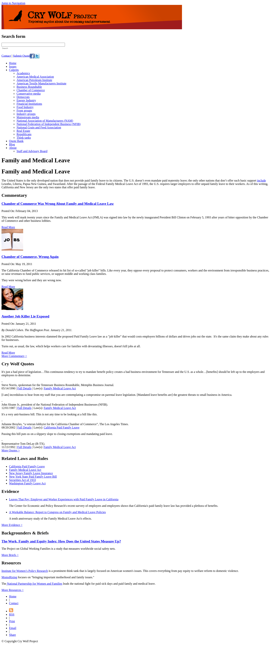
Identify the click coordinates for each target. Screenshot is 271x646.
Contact (6, 55)
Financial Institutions (29, 103)
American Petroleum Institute (34, 80)
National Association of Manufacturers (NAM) (45, 120)
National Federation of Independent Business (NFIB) (49, 124)
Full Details (24, 388)
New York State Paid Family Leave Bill (33, 476)
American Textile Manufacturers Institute (41, 83)
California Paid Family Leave (61, 427)
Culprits (14, 69)
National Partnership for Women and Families (34, 583)
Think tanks (24, 137)
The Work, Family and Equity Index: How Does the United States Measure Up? (61, 541)
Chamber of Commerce (31, 90)
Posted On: (9, 211)
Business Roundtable (29, 86)
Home (12, 63)
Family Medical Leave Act (60, 388)
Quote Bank (16, 141)
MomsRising (9, 577)
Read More (8, 227)
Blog (12, 144)
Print (12, 621)
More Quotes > (11, 450)
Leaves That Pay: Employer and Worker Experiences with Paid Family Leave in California (63, 499)
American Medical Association (35, 76)
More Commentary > (14, 356)
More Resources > (13, 590)
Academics (23, 73)
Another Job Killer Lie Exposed (25, 316)
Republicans (24, 134)
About (13, 147)
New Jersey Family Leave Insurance (31, 473)
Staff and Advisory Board (32, 151)
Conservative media (29, 93)
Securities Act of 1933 (22, 480)
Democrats (23, 97)
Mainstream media (28, 117)
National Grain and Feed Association (39, 127)
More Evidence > (12, 525)
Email (12, 628)
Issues (12, 66)
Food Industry (25, 107)
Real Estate (23, 130)
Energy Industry (26, 100)
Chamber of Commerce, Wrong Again (30, 257)
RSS (11, 614)
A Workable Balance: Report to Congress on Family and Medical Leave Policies (57, 512)
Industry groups (26, 114)
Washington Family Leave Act (27, 483)
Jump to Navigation (13, 3)
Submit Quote (21, 55)
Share (12, 634)
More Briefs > (10, 555)
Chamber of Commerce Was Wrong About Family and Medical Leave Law (58, 204)
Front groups (24, 110)
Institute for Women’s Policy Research (25, 570)
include (261, 180)
